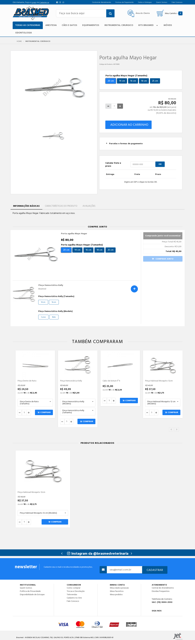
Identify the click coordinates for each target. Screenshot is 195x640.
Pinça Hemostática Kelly (50, 285)
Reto (54, 317)
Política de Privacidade (30, 591)
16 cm (133, 80)
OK (160, 164)
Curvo (43, 317)
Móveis (168, 25)
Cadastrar (155, 570)
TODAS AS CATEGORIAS (27, 25)
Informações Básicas (26, 206)
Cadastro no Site (74, 597)
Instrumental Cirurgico (118, 25)
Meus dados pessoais (119, 587)
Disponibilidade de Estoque (32, 594)
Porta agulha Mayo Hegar (74, 233)
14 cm (122, 80)
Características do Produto (61, 206)
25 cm (155, 80)
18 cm (144, 80)
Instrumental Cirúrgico (37, 41)
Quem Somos (26, 587)
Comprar (44, 412)
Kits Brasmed (148, 25)
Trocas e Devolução (76, 591)
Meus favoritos (116, 591)
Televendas (72, 594)
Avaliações (89, 206)
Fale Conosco (73, 601)
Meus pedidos (116, 594)
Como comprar (73, 587)
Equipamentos (90, 25)
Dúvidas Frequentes (160, 591)
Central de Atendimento (163, 587)
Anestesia (51, 25)
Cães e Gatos (69, 25)
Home (19, 41)
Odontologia (23, 32)
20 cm (111, 80)
